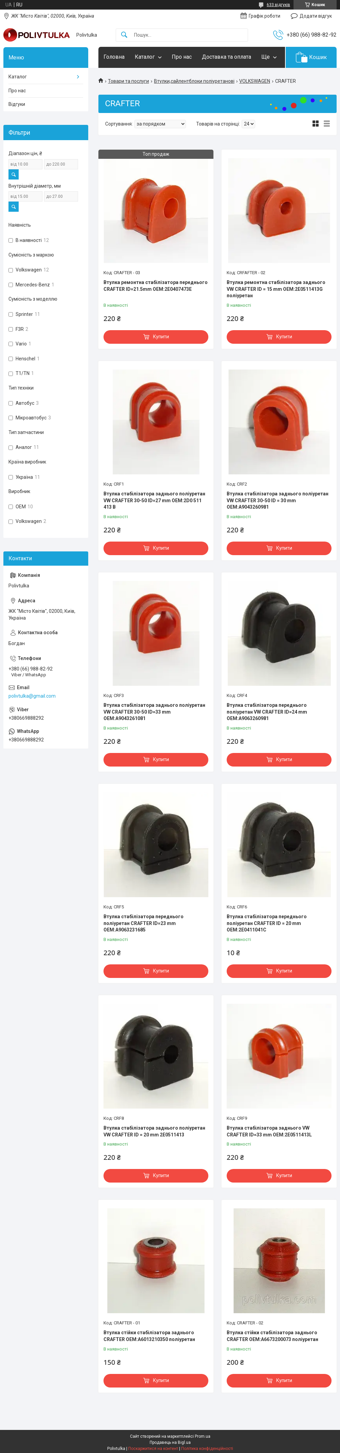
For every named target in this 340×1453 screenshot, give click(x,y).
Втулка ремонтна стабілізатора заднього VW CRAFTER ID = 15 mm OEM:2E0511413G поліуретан (276, 289)
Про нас (182, 57)
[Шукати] (124, 35)
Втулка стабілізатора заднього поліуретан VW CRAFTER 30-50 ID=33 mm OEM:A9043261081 (154, 711)
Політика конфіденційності (207, 1448)
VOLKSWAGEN (254, 81)
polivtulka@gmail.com (32, 696)
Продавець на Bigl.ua (170, 1442)
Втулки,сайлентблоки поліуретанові (194, 81)
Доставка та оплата (226, 57)
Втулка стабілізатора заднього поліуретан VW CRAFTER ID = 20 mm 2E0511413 (154, 1131)
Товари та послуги (128, 81)
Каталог (145, 57)
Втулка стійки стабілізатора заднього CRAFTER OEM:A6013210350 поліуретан (149, 1336)
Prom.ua (202, 1436)
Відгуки (16, 104)
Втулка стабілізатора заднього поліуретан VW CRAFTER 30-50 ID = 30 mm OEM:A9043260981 (277, 500)
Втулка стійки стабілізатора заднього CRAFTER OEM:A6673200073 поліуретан (272, 1336)
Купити (161, 336)
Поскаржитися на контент (153, 1448)
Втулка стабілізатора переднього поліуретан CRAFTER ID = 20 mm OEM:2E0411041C (267, 923)
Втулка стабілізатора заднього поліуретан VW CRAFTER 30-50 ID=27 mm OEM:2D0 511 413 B (154, 500)
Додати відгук (316, 16)
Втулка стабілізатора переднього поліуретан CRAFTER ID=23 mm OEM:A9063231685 (143, 923)
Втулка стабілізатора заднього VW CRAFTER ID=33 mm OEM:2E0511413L (269, 1131)
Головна (114, 57)
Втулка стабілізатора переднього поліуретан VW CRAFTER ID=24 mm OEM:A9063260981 (267, 711)
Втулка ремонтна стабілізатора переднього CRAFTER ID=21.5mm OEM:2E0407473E (155, 286)
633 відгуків (278, 4)
